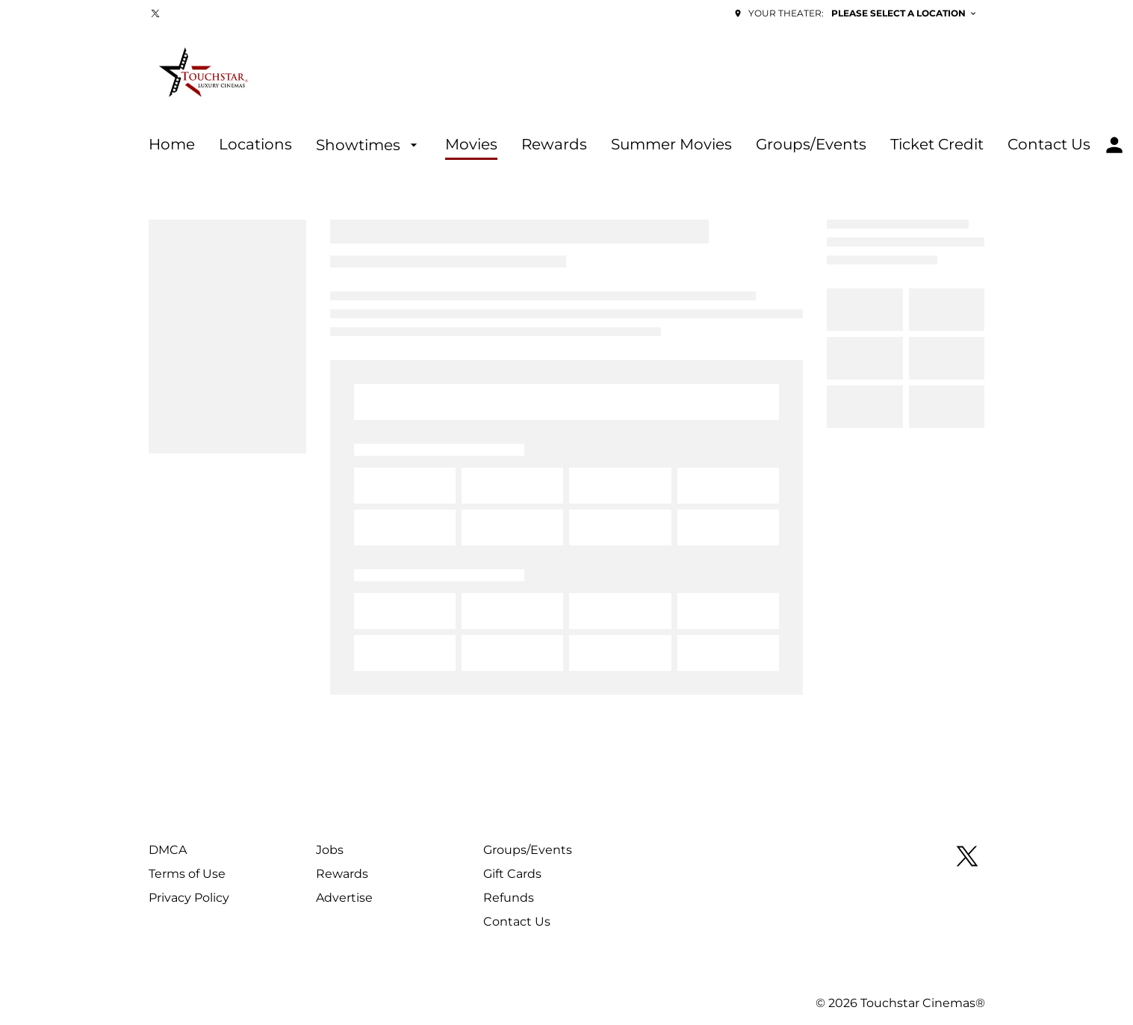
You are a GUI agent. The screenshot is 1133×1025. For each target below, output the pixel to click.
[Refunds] (508, 898)
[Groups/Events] (811, 145)
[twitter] (155, 13)
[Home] (172, 145)
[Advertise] (344, 898)
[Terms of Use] (187, 874)
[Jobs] (330, 850)
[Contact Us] (1049, 145)
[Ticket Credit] (937, 145)
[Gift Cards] (512, 874)
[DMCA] (168, 850)
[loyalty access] (1114, 145)
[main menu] (619, 145)
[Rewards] (554, 145)
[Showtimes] (368, 145)
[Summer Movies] (671, 145)
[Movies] (471, 145)
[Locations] (255, 145)
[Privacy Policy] (189, 898)
